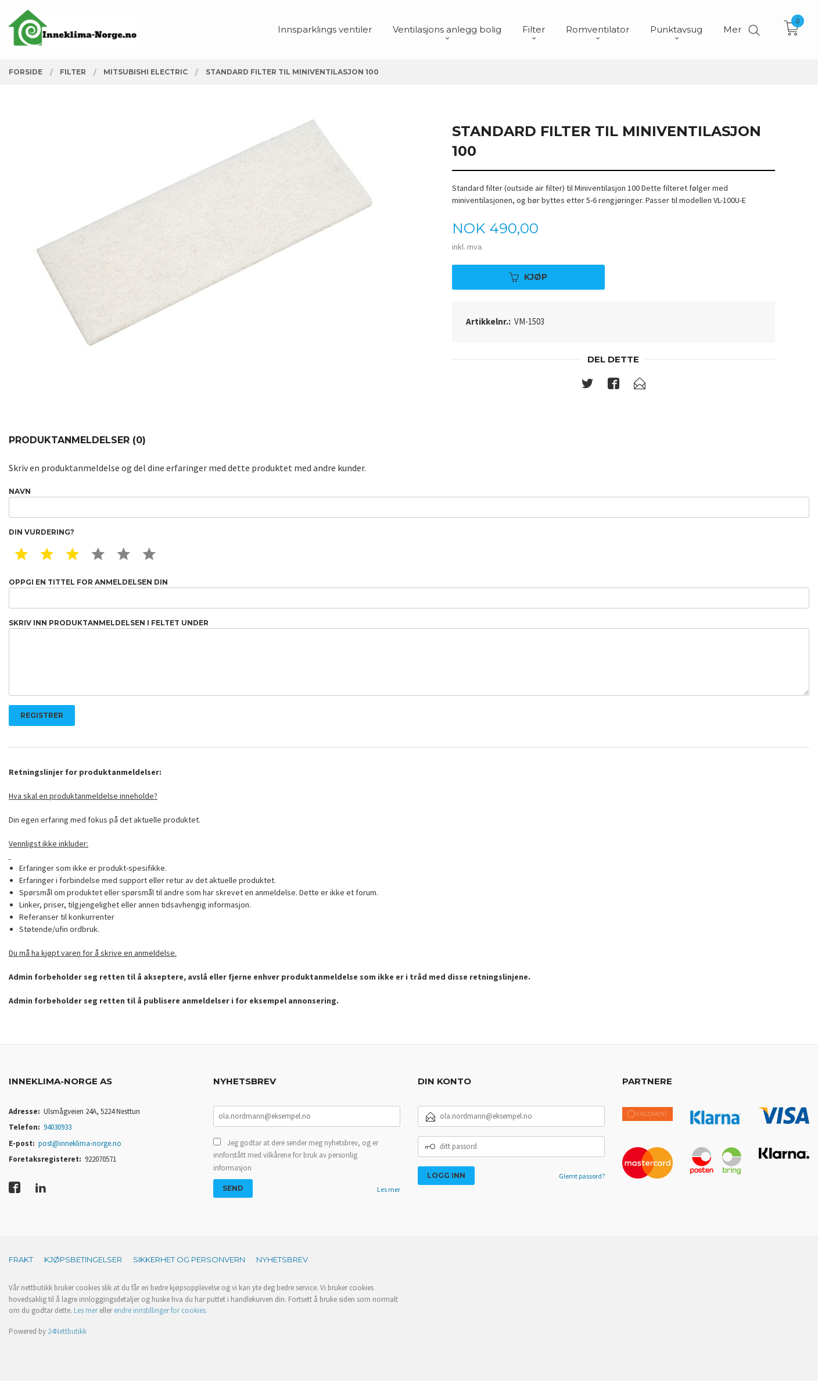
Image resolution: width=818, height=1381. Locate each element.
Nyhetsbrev (282, 1259)
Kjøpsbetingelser (83, 1259)
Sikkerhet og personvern (189, 1259)
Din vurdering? (41, 532)
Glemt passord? (582, 1176)
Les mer (388, 1189)
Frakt (21, 1259)
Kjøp (528, 277)
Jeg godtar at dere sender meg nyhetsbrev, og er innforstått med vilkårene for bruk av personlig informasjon (295, 1155)
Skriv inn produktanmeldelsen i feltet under (409, 657)
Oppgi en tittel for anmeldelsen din (409, 593)
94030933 (57, 1127)
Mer (732, 29)
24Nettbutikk (67, 1331)
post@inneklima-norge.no (79, 1143)
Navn (409, 502)
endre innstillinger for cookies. (160, 1310)
